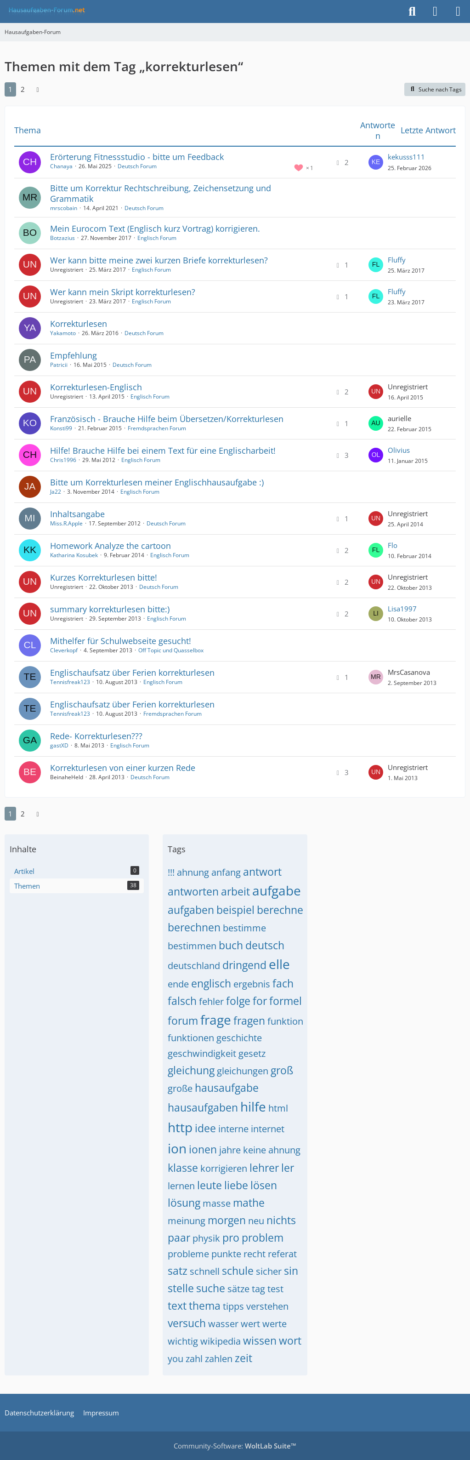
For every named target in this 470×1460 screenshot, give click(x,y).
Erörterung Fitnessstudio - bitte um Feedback (137, 156)
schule (238, 1270)
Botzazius (62, 238)
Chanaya (61, 166)
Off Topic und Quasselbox (171, 650)
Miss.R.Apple (66, 523)
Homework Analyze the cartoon (110, 545)
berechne (280, 909)
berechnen (194, 927)
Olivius (399, 450)
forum (183, 1020)
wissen (260, 1340)
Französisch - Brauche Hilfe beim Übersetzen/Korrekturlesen (166, 418)
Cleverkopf (64, 650)
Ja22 (55, 492)
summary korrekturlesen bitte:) (110, 609)
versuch (187, 1323)
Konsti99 (61, 428)
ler (287, 1167)
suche (210, 1288)
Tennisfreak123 (70, 682)
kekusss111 (406, 156)
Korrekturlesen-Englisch (96, 387)
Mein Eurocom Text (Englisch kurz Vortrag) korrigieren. (155, 228)
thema (205, 1305)
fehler (211, 1001)
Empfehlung (73, 355)
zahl (194, 1358)
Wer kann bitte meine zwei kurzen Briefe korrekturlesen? (159, 260)
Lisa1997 (402, 608)
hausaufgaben (203, 1107)
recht (254, 1254)
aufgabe (276, 890)
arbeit (235, 891)
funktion (285, 1021)
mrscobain (63, 208)
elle (279, 964)
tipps (233, 1306)
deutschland (194, 965)
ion (177, 1148)
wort (290, 1340)
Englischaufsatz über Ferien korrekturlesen (132, 672)
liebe (236, 1185)
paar (179, 1237)
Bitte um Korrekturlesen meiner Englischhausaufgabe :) (157, 482)
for (260, 1000)
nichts (281, 1220)
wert (250, 1323)
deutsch (264, 945)
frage (215, 1019)
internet (267, 1129)
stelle (181, 1288)
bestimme (244, 928)
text (177, 1305)
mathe (249, 1202)
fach (283, 983)
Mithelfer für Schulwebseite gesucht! (120, 640)
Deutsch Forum (137, 166)
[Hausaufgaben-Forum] (45, 11)
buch (231, 945)
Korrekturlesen (78, 323)
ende (178, 984)
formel (285, 1000)
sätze (238, 1289)
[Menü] (458, 11)
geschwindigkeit (202, 1053)
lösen (263, 1185)
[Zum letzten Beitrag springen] (375, 162)
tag (258, 1289)
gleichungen (242, 1071)
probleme (188, 1254)
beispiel (235, 909)
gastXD (59, 745)
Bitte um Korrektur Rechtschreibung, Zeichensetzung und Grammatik (160, 193)
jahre (230, 1150)
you (175, 1358)
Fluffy (397, 259)
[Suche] (412, 11)
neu (256, 1221)
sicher (269, 1271)
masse (217, 1203)
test (275, 1289)
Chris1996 (63, 460)
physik (206, 1238)
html (278, 1108)
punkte (226, 1254)
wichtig (183, 1341)
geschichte (239, 1038)
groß (282, 1070)
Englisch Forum (156, 238)
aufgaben (191, 909)
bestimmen (192, 946)
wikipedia (220, 1341)
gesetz (252, 1053)
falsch (182, 1000)
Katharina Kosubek (74, 555)
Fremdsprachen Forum (157, 428)
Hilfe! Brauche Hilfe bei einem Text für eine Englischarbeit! (163, 450)
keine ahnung (271, 1150)
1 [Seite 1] (10, 89)
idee (205, 1128)
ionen (203, 1149)
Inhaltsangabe (77, 513)
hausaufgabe (227, 1087)
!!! (171, 872)
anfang (226, 872)
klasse (183, 1167)
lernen (181, 1186)
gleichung (191, 1070)
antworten (193, 891)
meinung (186, 1221)
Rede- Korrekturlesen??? (96, 735)
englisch (211, 983)
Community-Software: (235, 1445)
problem (262, 1237)
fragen (249, 1020)
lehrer (264, 1167)
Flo (392, 545)
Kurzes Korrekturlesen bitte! (103, 577)
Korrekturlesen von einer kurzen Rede (122, 767)
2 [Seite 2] (23, 89)
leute (209, 1185)
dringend (244, 965)
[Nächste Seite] (37, 89)
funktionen (191, 1038)
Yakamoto (63, 333)
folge (238, 1000)
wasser (223, 1323)
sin (291, 1270)
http (180, 1127)
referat (282, 1254)
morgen (227, 1220)
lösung (184, 1202)
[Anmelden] (435, 11)
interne (233, 1129)
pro (230, 1237)
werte (274, 1323)
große (180, 1088)
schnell (205, 1271)
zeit (243, 1358)
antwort (262, 871)
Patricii (59, 365)
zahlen (218, 1358)
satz (177, 1270)
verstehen (267, 1306)
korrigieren (223, 1168)
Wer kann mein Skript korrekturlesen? (122, 291)
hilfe (253, 1106)
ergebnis (251, 984)
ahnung (193, 872)
